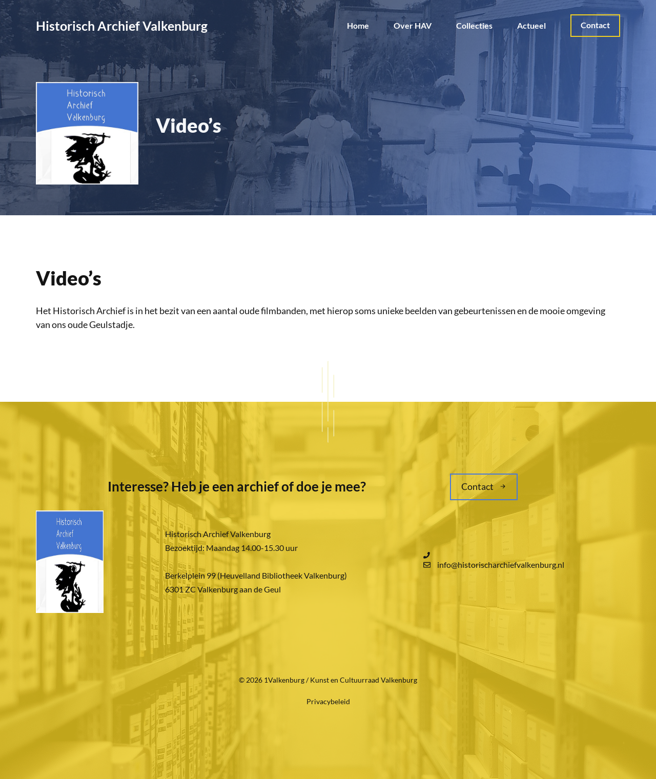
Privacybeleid (328, 701)
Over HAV (413, 25)
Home (358, 25)
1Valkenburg (284, 679)
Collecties (474, 25)
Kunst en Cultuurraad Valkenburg (363, 679)
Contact (595, 25)
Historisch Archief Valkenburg (122, 25)
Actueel (531, 25)
